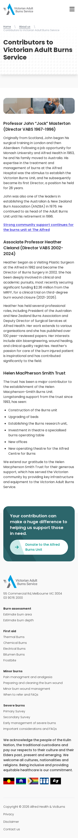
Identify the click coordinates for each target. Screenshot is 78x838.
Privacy (8, 814)
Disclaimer (11, 822)
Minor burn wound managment (26, 689)
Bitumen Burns (14, 654)
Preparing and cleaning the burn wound (33, 683)
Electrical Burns (14, 649)
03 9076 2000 (13, 598)
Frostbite (9, 660)
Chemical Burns (15, 643)
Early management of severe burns (29, 723)
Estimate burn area (17, 614)
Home (7, 26)
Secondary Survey (16, 717)
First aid (9, 631)
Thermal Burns (14, 637)
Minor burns (12, 671)
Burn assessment (17, 608)
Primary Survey (14, 711)
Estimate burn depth (18, 620)
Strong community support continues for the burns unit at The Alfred (38, 227)
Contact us (11, 829)
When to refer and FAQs (20, 694)
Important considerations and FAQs (30, 729)
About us (24, 26)
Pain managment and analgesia (27, 677)
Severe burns (14, 705)
